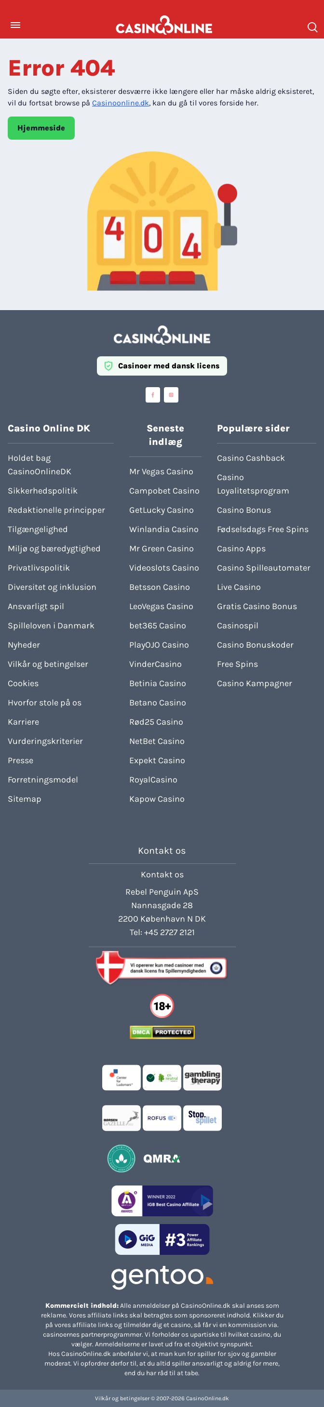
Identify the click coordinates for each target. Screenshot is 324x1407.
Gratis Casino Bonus (257, 606)
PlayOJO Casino (159, 644)
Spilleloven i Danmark (51, 625)
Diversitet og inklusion (52, 587)
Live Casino (239, 587)
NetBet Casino (157, 741)
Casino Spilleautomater (263, 567)
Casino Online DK (49, 428)
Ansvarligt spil (36, 606)
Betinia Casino (157, 683)
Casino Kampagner (254, 683)
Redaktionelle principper (56, 510)
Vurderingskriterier (45, 741)
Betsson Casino (159, 587)
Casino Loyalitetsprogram (253, 484)
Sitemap (24, 799)
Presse (20, 760)
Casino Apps (241, 548)
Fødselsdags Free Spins (263, 529)
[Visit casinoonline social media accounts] (153, 395)
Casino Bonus (244, 510)
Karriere (23, 722)
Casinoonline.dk (120, 102)
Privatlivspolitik (39, 567)
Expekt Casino (157, 760)
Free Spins (237, 664)
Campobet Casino (164, 490)
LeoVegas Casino (161, 606)
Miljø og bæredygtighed (54, 548)
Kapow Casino (157, 799)
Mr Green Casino (161, 548)
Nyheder (24, 644)
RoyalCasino (153, 779)
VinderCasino (155, 664)
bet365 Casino (157, 625)
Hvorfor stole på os (44, 702)
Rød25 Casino (156, 722)
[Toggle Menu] (15, 25)
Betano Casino (157, 702)
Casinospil (237, 625)
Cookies (23, 683)
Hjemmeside (41, 127)
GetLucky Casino (161, 510)
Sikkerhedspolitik (43, 490)
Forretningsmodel (43, 779)
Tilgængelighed (38, 529)
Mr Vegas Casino (161, 471)
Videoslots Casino (164, 567)
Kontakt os (162, 874)
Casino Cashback (251, 458)
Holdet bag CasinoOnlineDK (39, 465)
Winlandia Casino (164, 529)
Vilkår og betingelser (48, 664)
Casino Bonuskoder (255, 644)
